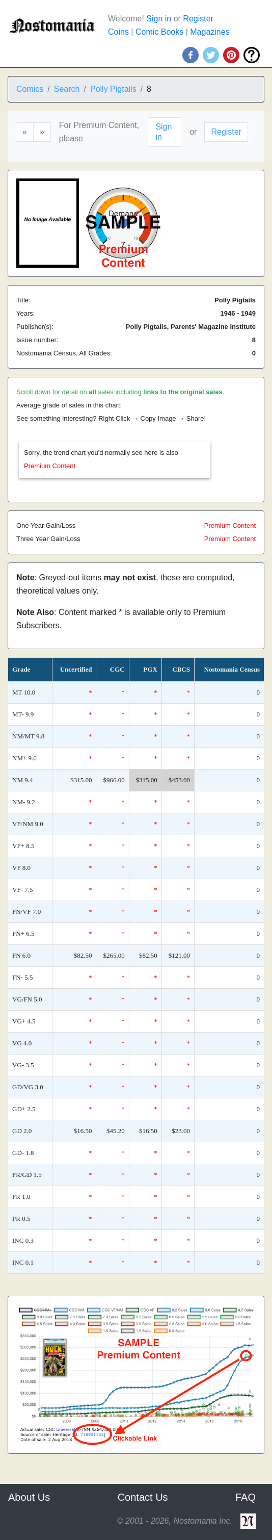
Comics (29, 89)
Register (198, 18)
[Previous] (25, 132)
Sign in (158, 18)
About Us (29, 1497)
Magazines (209, 32)
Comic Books (159, 32)
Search (67, 89)
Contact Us (143, 1497)
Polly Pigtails (113, 89)
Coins (118, 32)
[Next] (42, 132)
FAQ (245, 1497)
